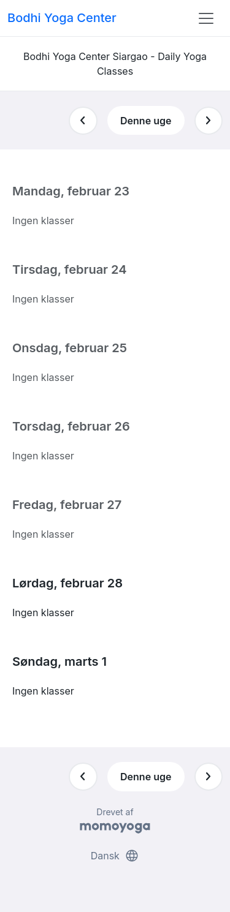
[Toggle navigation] (206, 18)
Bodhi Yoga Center (62, 17)
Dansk (115, 855)
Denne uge (145, 121)
